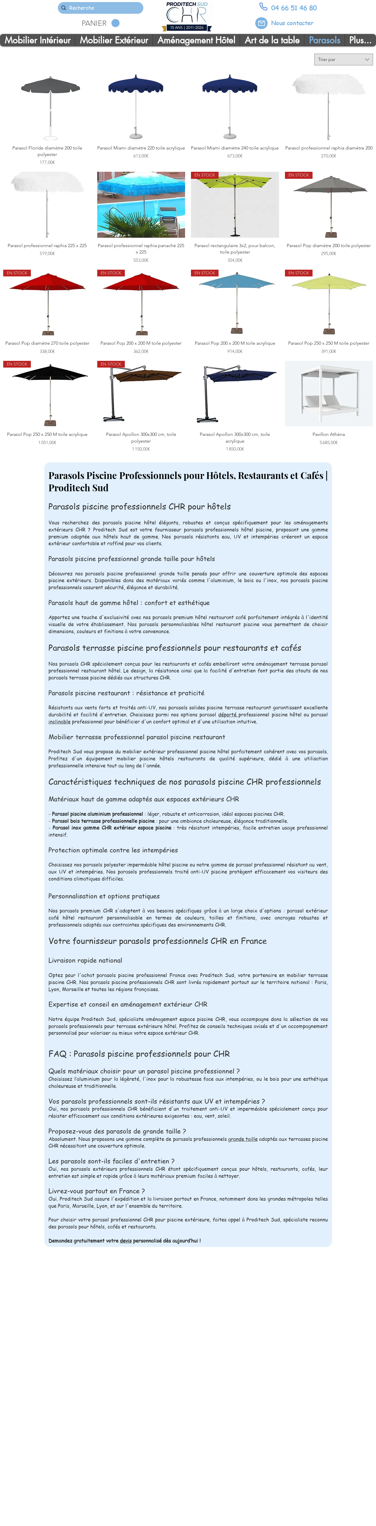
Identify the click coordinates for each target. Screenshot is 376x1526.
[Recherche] (100, 8)
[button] (101, 23)
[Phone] (263, 6)
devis (126, 1240)
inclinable (59, 721)
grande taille (243, 1138)
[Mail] (261, 23)
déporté (228, 714)
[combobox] (343, 59)
